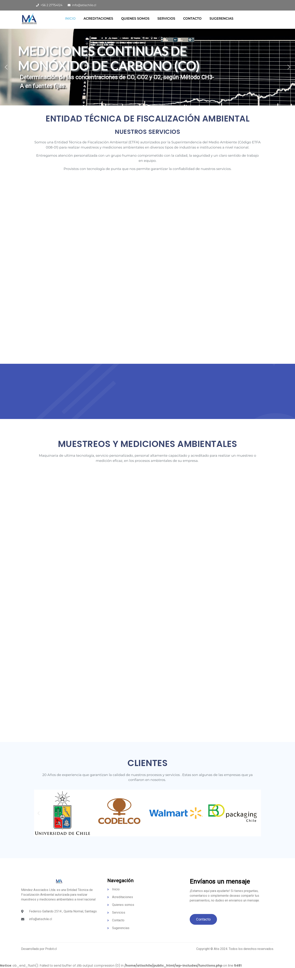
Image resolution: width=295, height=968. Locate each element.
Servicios (166, 18)
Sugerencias (221, 18)
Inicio (70, 18)
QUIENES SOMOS (135, 18)
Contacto (192, 18)
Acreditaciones (98, 18)
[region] (147, 67)
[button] (6, 67)
